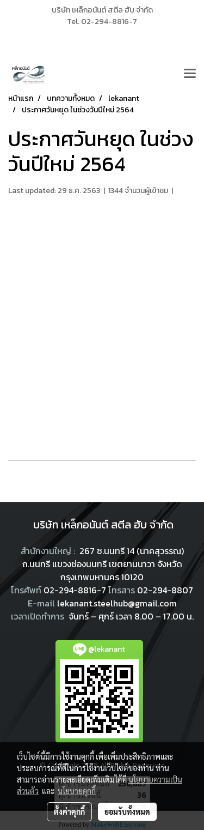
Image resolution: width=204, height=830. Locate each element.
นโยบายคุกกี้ (77, 791)
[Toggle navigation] (190, 74)
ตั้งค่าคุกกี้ (69, 811)
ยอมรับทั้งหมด (127, 811)
